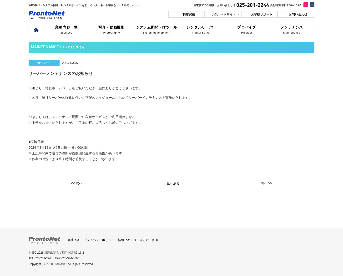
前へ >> (266, 183)
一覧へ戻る (171, 183)
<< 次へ (76, 183)
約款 (155, 239)
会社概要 (73, 239)
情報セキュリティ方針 (133, 239)
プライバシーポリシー (98, 239)
